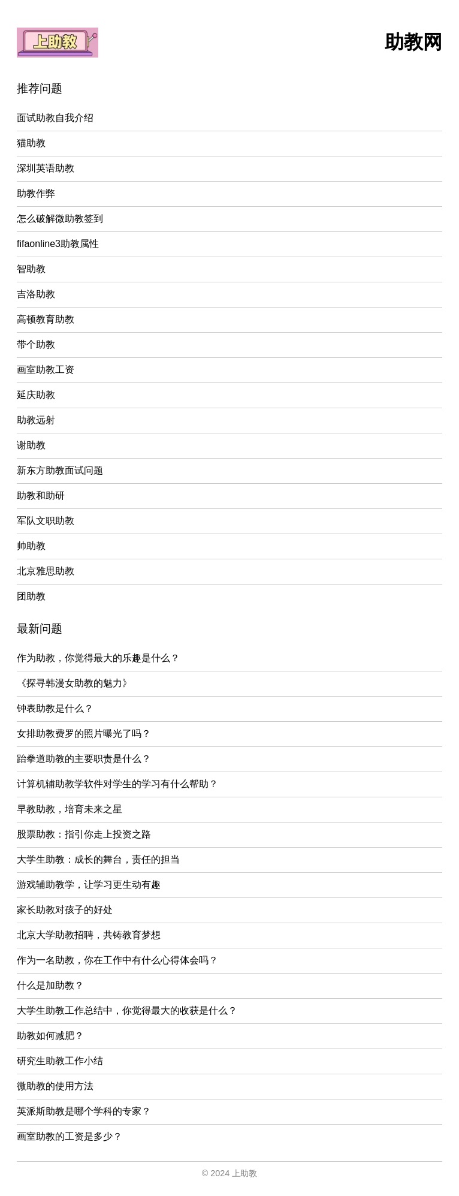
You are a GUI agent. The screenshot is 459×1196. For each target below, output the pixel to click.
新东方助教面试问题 (60, 470)
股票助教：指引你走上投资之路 (84, 834)
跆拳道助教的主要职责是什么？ (84, 759)
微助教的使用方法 (55, 1086)
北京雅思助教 (45, 571)
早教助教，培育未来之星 (69, 809)
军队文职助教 (45, 521)
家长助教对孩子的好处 (65, 910)
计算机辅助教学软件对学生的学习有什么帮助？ (117, 784)
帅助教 (31, 546)
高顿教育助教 (45, 319)
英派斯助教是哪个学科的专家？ (84, 1111)
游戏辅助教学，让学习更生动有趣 (89, 884)
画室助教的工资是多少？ (69, 1136)
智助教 (31, 269)
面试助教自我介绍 (55, 118)
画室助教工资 (45, 369)
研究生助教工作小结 (60, 1061)
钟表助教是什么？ (55, 708)
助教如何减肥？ (50, 1036)
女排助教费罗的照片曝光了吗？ (84, 733)
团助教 (31, 596)
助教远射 (36, 420)
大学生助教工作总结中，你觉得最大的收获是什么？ (127, 1010)
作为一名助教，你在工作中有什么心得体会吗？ (117, 960)
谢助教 (31, 445)
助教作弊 (36, 193)
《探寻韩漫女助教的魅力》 (74, 683)
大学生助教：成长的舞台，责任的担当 (98, 859)
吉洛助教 (36, 294)
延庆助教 (36, 395)
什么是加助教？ (50, 985)
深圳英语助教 (45, 168)
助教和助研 (41, 495)
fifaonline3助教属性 (58, 244)
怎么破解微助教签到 (60, 218)
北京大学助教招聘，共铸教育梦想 (89, 935)
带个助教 (36, 344)
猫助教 (31, 143)
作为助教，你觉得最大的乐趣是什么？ (98, 658)
